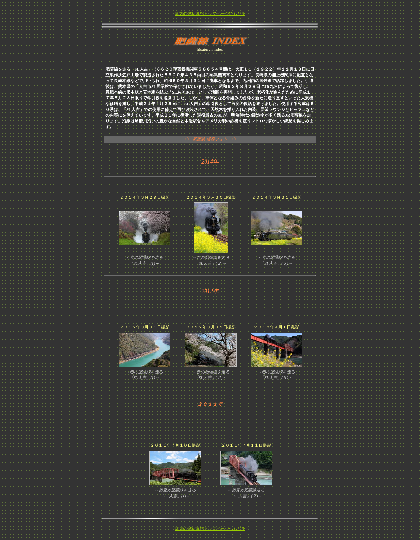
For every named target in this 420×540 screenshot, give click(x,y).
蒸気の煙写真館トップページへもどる (210, 528)
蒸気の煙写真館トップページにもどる (210, 13)
